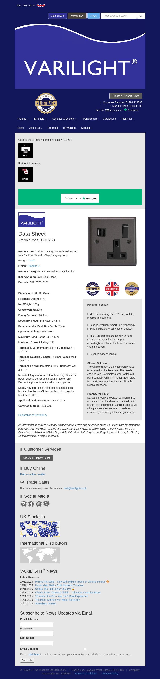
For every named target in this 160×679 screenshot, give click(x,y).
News (21, 127)
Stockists (53, 127)
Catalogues (109, 118)
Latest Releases (30, 577)
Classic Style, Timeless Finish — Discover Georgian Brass (68, 592)
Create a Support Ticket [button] (126, 96)
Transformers (89, 118)
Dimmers (40, 118)
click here (34, 654)
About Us (35, 127)
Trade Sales (37, 482)
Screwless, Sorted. (45, 603)
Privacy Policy (110, 673)
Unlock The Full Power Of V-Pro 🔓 (55, 588)
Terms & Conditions (86, 673)
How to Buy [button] (77, 15)
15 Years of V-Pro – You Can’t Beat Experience (61, 596)
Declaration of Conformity (32, 415)
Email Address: (29, 619)
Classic (32, 260)
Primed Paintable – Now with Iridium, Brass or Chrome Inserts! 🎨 (72, 581)
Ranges (23, 118)
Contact (86, 127)
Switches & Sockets (64, 118)
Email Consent (29, 648)
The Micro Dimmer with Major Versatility (57, 599)
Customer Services (42, 449)
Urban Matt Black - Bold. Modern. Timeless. (59, 585)
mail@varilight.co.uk (75, 488)
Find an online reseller (32, 474)
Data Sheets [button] (58, 15)
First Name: (27, 628)
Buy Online (69, 127)
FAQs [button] (93, 15)
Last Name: (27, 637)
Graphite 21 (34, 266)
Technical (127, 118)
